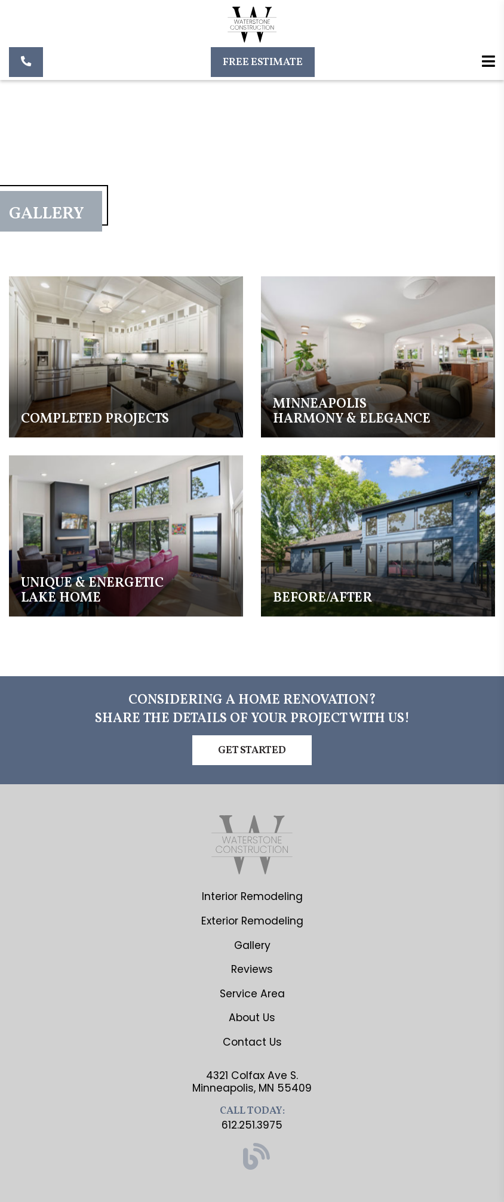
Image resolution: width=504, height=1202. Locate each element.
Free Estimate (263, 62)
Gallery (252, 945)
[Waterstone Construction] (252, 26)
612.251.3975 (252, 1125)
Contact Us (252, 1042)
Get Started (252, 750)
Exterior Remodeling (252, 921)
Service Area (252, 994)
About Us (252, 1017)
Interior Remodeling (252, 896)
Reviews (252, 969)
